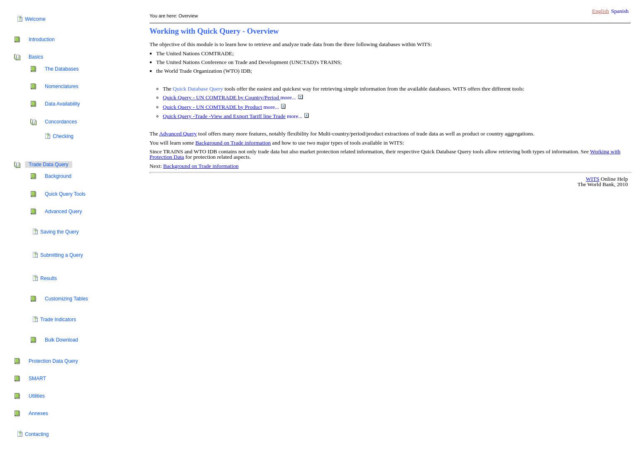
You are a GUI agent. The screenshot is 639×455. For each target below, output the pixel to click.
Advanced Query (63, 211)
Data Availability (62, 104)
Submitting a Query (61, 255)
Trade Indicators (58, 319)
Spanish (620, 11)
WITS (593, 179)
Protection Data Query (53, 361)
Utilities (37, 396)
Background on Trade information (233, 143)
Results (48, 278)
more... (291, 97)
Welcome (35, 19)
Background (58, 176)
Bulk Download (61, 340)
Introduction (42, 39)
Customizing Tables (66, 299)
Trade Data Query (49, 164)
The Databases (61, 69)
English (600, 11)
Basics (36, 57)
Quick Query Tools (65, 194)
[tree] (74, 227)
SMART (37, 378)
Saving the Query (59, 232)
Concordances (61, 122)
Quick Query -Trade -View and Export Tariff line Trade (224, 116)
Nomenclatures (61, 86)
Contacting (37, 434)
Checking (63, 136)
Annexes (38, 413)
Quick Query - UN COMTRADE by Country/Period (221, 97)
